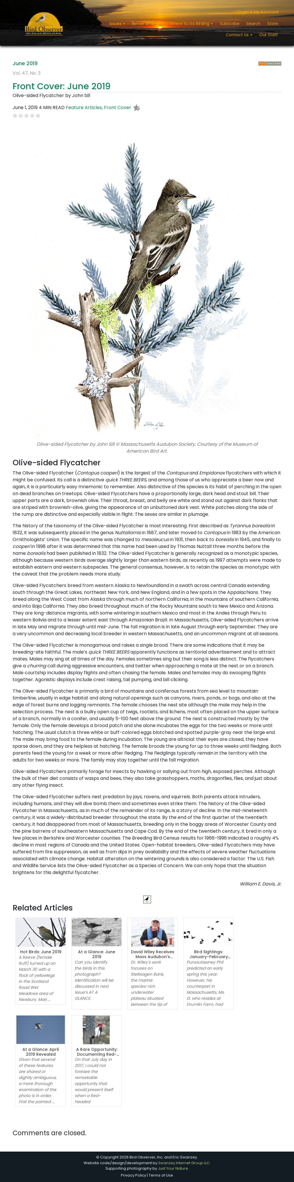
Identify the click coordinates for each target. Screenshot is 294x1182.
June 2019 (25, 63)
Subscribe (229, 23)
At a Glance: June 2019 (96, 954)
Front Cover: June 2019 (62, 86)
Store (272, 23)
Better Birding (146, 23)
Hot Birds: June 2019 (40, 952)
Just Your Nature (173, 1168)
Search (253, 23)
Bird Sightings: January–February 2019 (208, 956)
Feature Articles (84, 107)
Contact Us (238, 35)
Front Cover (117, 107)
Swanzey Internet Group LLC (184, 1163)
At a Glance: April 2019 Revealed (40, 1052)
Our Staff (268, 35)
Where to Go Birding (189, 23)
